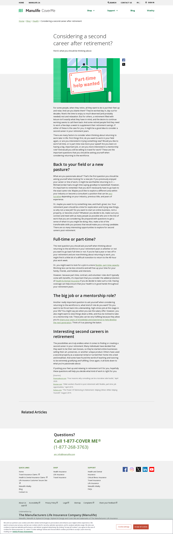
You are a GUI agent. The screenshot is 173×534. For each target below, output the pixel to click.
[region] (86, 526)
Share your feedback (109, 502)
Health (36, 21)
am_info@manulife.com (64, 454)
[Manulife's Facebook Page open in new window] (125, 469)
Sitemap (77, 503)
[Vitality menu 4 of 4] (150, 10)
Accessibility (35, 502)
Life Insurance (58, 474)
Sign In (151, 2)
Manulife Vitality (25, 486)
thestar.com (57, 384)
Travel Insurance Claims (30, 474)
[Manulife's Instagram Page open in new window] (131, 469)
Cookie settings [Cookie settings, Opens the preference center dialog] (123, 527)
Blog (28, 21)
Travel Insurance (59, 477)
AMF (25, 505)
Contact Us (126, 2)
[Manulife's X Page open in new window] (138, 469)
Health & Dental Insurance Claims (34, 477)
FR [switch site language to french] (138, 2)
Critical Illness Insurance (97, 477)
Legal (67, 502)
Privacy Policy (52, 502)
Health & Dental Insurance (68, 281)
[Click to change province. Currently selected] (142, 3)
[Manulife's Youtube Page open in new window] (151, 469)
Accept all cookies (141, 527)
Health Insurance (59, 471)
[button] (91, 10)
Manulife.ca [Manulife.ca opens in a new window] (34, 2)
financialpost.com (59, 378)
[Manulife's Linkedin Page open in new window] (145, 469)
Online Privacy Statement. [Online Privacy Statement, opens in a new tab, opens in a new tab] (22, 532)
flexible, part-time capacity (107, 265)
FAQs (90, 489)
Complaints (90, 502)
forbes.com (57, 390)
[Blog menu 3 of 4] (133, 10)
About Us (22, 503)
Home (21, 2)
